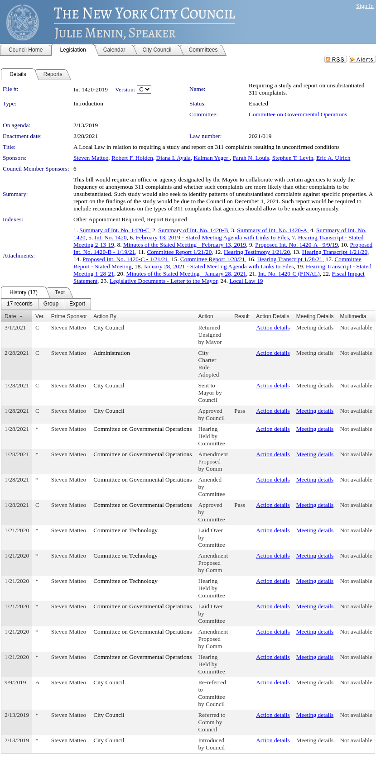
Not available (356, 327)
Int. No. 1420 (111, 237)
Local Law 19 (246, 280)
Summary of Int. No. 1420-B (193, 230)
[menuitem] (19, 304)
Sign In (365, 5)
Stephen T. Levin (292, 157)
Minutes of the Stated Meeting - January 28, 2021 (186, 273)
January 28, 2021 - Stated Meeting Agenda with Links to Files (219, 266)
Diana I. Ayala (173, 157)
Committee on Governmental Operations (298, 114)
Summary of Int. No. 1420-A (272, 230)
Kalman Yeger (211, 157)
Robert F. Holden (132, 157)
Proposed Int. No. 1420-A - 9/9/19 (296, 244)
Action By (104, 316)
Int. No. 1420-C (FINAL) (289, 273)
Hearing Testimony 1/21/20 (257, 251)
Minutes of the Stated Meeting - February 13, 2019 (184, 244)
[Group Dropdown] (51, 304)
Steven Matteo (90, 157)
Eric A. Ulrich (333, 157)
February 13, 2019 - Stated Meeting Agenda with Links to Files (212, 237)
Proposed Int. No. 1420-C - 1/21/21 (125, 259)
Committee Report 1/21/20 (179, 251)
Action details (272, 327)
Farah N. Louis (251, 157)
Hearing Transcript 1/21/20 (334, 251)
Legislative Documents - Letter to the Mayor (163, 280)
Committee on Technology (125, 530)
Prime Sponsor (69, 316)
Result (242, 316)
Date (10, 316)
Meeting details (315, 327)
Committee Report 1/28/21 (212, 259)
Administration (111, 352)
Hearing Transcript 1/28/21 (289, 259)
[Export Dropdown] (77, 304)
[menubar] (46, 304)
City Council (109, 327)
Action (205, 316)
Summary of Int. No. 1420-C (114, 230)
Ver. (40, 316)
